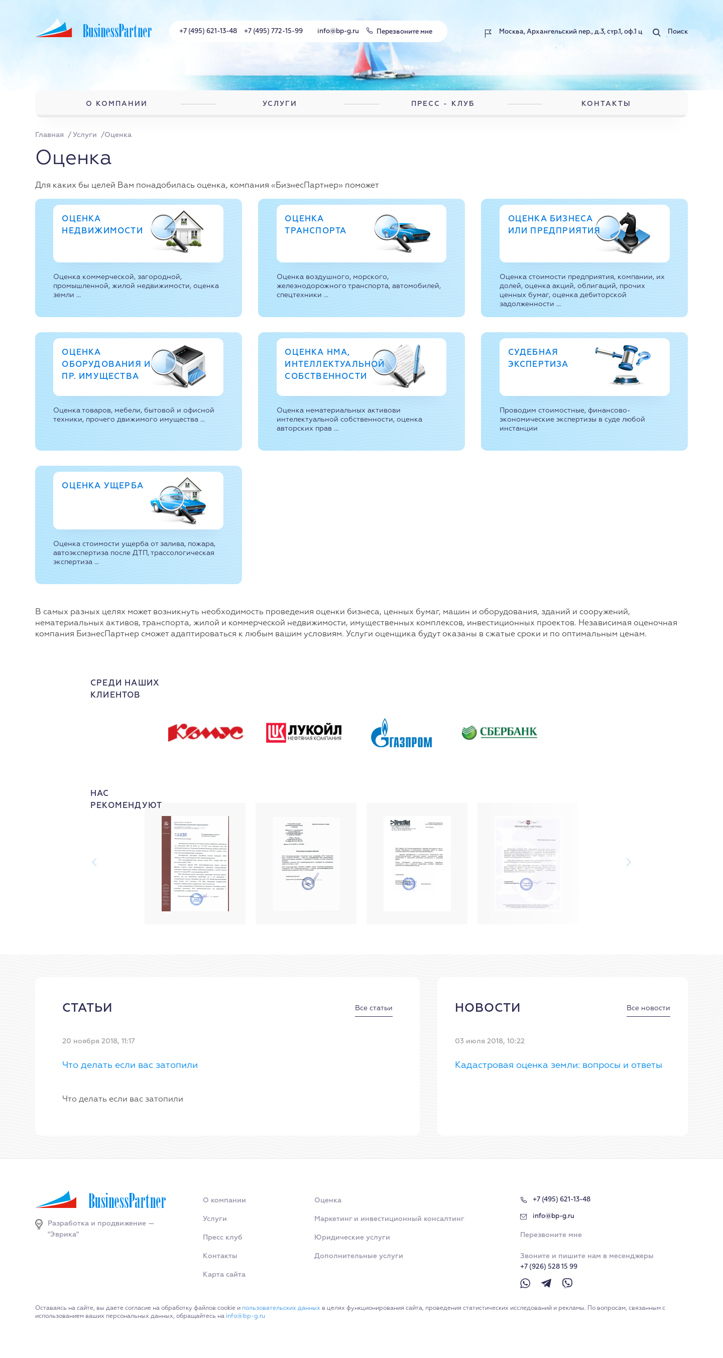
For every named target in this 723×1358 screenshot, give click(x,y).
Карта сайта (224, 1274)
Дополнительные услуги (358, 1256)
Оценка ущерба (103, 486)
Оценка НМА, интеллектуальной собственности (335, 365)
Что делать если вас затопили (130, 1065)
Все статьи (374, 1008)
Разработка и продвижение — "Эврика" (101, 1229)
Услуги (215, 1219)
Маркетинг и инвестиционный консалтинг (389, 1219)
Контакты (220, 1256)
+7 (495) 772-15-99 (273, 31)
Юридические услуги (352, 1237)
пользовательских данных (281, 1308)
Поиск (678, 32)
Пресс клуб (223, 1237)
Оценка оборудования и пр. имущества (106, 365)
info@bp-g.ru (338, 31)
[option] (215, 733)
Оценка (327, 1200)
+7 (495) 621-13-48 (208, 31)
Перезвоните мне (404, 32)
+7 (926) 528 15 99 (548, 1267)
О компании (224, 1200)
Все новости (648, 1008)
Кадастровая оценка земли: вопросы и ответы (558, 1065)
